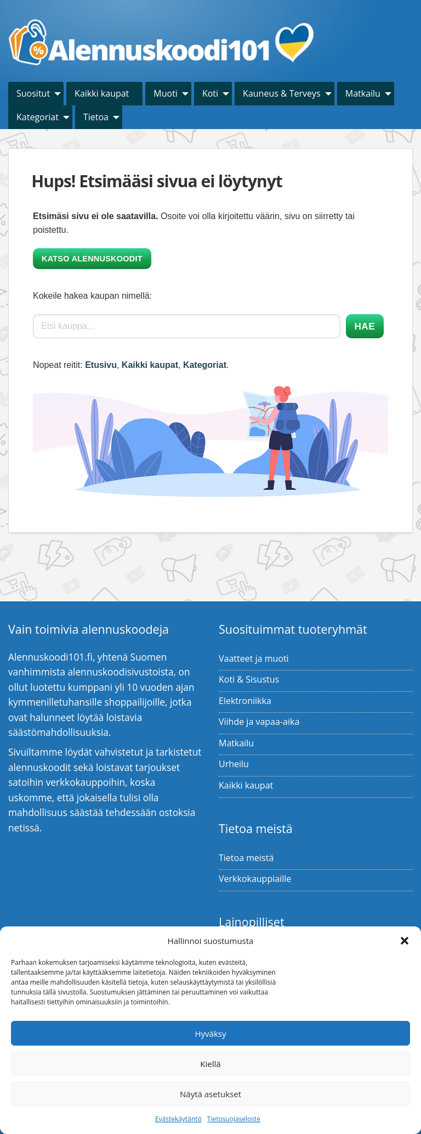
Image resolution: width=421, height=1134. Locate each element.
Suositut (33, 93)
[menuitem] (36, 93)
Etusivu (101, 365)
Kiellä (210, 1063)
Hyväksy (210, 1033)
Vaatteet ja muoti (254, 658)
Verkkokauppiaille (255, 879)
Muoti (165, 93)
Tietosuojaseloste (233, 1119)
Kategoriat (37, 117)
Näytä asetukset (210, 1093)
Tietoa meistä (246, 858)
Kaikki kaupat (102, 93)
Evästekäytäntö (178, 1119)
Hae (365, 326)
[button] (404, 940)
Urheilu (234, 764)
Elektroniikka (245, 701)
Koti (210, 93)
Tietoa (96, 117)
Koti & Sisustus (249, 679)
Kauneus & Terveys (282, 93)
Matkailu (362, 93)
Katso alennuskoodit (92, 258)
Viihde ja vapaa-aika (259, 722)
